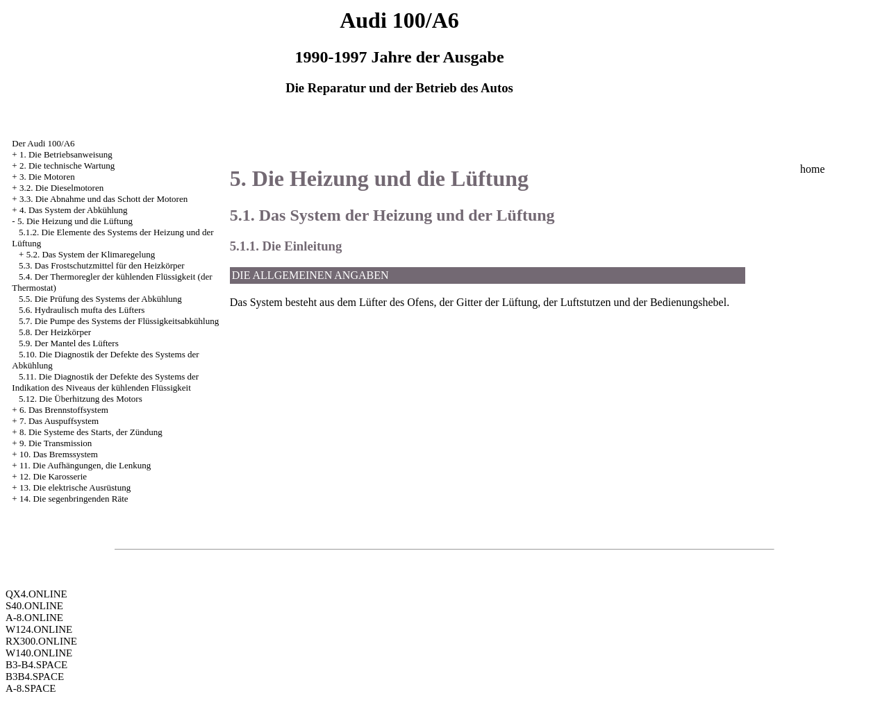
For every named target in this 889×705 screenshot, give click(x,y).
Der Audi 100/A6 (43, 143)
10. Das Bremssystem (58, 454)
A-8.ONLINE (34, 617)
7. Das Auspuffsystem (59, 421)
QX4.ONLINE (36, 594)
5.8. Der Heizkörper (55, 332)
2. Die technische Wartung (67, 165)
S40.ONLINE (34, 605)
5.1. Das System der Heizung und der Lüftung (392, 215)
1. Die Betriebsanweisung (66, 154)
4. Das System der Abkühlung (73, 210)
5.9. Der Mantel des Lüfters (69, 343)
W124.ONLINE (39, 629)
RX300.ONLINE (41, 641)
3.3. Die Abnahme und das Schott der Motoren (103, 199)
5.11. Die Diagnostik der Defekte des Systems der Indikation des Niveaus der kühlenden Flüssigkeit (105, 382)
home (812, 169)
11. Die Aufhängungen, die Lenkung (85, 465)
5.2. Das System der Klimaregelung (91, 254)
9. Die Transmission (55, 443)
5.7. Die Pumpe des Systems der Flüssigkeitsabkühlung (119, 321)
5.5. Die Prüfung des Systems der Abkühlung (100, 299)
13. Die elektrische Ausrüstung (75, 487)
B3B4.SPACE (35, 676)
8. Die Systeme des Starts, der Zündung (91, 432)
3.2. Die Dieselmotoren (61, 187)
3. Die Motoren (47, 176)
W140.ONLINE (39, 653)
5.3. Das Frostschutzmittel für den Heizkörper (102, 265)
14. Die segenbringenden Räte (73, 498)
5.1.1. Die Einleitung (286, 246)
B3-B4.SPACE (36, 664)
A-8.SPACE (31, 688)
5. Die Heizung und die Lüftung (75, 221)
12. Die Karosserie (53, 476)
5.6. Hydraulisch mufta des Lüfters (81, 310)
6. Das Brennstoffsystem (63, 410)
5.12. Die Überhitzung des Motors (80, 398)
